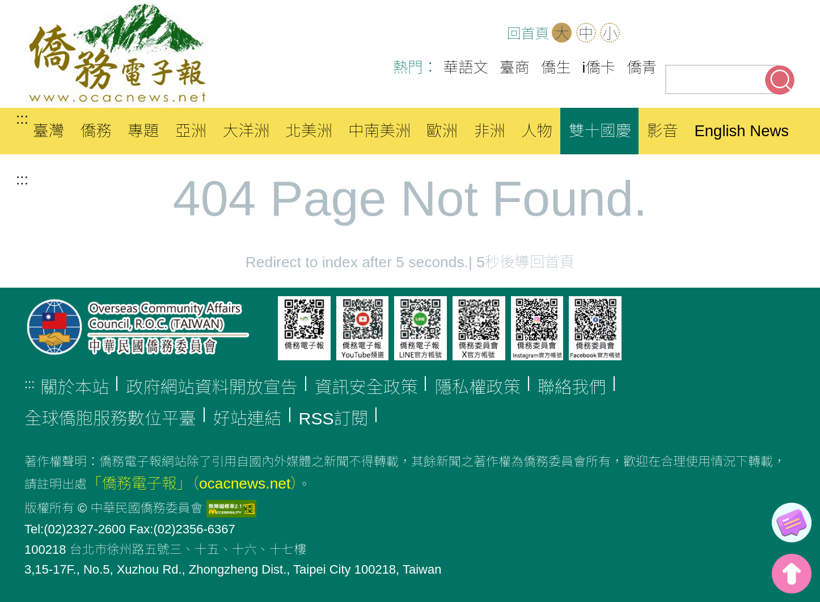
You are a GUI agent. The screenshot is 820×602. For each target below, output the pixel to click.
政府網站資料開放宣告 (212, 387)
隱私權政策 (477, 387)
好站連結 (247, 418)
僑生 (556, 67)
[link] (791, 522)
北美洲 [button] (308, 131)
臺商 (515, 67)
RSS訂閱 (334, 418)
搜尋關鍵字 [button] (779, 80)
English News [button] (741, 131)
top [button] (791, 573)
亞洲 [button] (190, 131)
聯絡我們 (572, 387)
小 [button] (609, 33)
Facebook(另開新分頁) (710, 34)
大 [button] (562, 33)
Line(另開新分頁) (781, 34)
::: (22, 118)
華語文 (465, 67)
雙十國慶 (600, 131)
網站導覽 (640, 34)
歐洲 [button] (442, 131)
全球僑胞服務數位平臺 (110, 418)
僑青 (642, 67)
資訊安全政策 (366, 387)
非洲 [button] (489, 131)
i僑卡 (599, 67)
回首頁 (528, 33)
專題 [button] (143, 131)
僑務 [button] (96, 131)
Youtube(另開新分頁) (745, 34)
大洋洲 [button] (246, 131)
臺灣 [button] (48, 131)
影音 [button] (662, 131)
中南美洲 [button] (379, 131)
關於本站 (74, 387)
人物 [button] (536, 131)
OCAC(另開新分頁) (675, 34)
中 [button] (585, 33)
